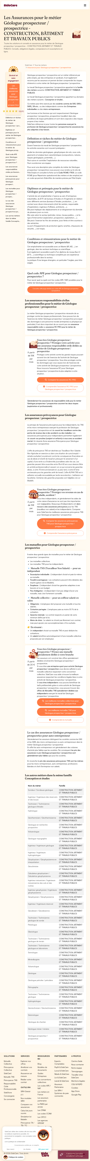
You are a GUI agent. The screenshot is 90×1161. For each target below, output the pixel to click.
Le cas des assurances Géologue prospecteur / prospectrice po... (12, 206)
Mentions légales (78, 1081)
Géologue (32, 973)
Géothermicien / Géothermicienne (42, 818)
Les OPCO (42, 1117)
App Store (75, 1091)
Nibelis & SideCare (61, 1074)
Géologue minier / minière (38, 1029)
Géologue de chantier (37, 1022)
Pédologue (32, 925)
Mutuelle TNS (9, 1077)
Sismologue (33, 952)
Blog (39, 1064)
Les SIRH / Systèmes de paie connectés (61, 1093)
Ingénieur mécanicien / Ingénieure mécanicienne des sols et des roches (41, 883)
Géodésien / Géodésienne (39, 911)
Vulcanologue (33, 966)
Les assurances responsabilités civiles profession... (13, 169)
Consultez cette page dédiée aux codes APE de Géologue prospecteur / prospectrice (56, 289)
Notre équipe (76, 1068)
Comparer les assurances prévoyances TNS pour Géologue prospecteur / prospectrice (60, 524)
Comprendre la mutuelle (60, 720)
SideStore (8, 1092)
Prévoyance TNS (10, 1080)
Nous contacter (77, 1064)
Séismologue (33, 1015)
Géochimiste (33, 866)
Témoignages (76, 1071)
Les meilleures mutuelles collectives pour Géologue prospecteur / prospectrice (60, 702)
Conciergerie (9, 1096)
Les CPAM (42, 1110)
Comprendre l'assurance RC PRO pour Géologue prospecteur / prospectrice (60, 387)
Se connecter (9, 1099)
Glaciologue (33, 932)
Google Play (76, 1094)
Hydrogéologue (34, 1001)
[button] (13, 1157)
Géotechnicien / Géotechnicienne (42, 1008)
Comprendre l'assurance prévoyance (60, 533)
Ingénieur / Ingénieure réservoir (40, 904)
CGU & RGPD (76, 1084)
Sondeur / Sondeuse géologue (40, 790)
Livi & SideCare (60, 1077)
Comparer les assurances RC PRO (60, 380)
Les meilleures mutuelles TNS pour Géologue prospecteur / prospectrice (60, 711)
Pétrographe (33, 987)
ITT (22, 1095)
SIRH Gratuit (25, 1091)
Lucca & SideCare (61, 1071)
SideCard (7, 1073)
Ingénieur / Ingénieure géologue (41, 845)
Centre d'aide (76, 1061)
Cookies (74, 1088)
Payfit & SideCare (61, 1067)
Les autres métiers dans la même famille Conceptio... (13, 218)
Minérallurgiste (33, 959)
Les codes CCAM (44, 1113)
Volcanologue (33, 831)
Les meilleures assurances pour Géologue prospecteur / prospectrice (13, 95)
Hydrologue (32, 811)
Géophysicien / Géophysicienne (41, 897)
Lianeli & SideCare (61, 1081)
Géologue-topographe (37, 838)
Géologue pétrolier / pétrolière (40, 980)
